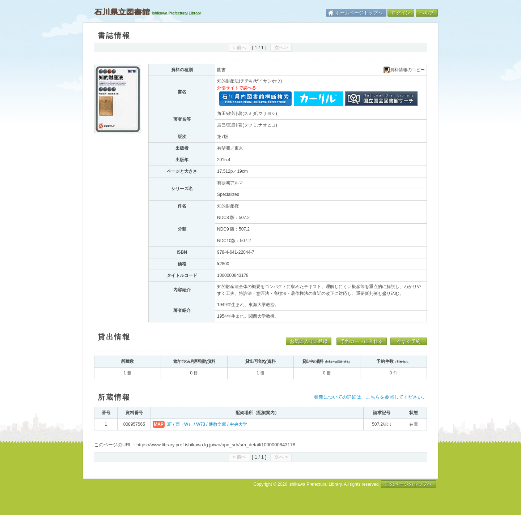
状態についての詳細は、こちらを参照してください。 (370, 397)
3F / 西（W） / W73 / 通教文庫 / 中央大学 (207, 424)
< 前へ (239, 47)
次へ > (281, 47)
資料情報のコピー (404, 69)
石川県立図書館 (122, 12)
